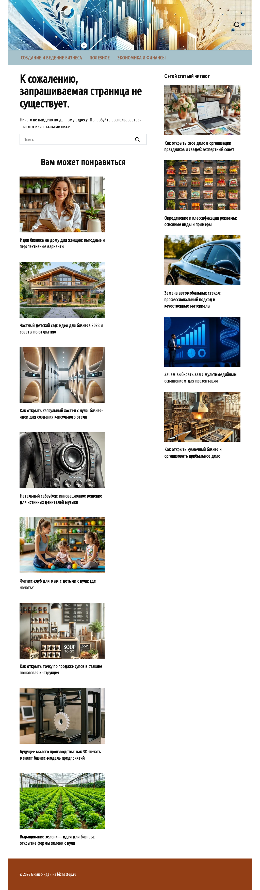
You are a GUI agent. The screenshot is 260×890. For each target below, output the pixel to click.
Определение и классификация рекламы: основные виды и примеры (200, 221)
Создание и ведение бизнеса (51, 57)
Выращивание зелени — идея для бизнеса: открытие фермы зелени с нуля (57, 840)
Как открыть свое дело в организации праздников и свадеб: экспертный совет (199, 146)
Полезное (99, 57)
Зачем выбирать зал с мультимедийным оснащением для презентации (200, 377)
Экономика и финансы (141, 57)
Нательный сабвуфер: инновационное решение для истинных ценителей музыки (61, 499)
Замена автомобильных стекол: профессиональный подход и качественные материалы (192, 299)
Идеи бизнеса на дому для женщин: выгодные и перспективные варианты (62, 243)
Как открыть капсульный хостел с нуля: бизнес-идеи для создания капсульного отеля (61, 413)
